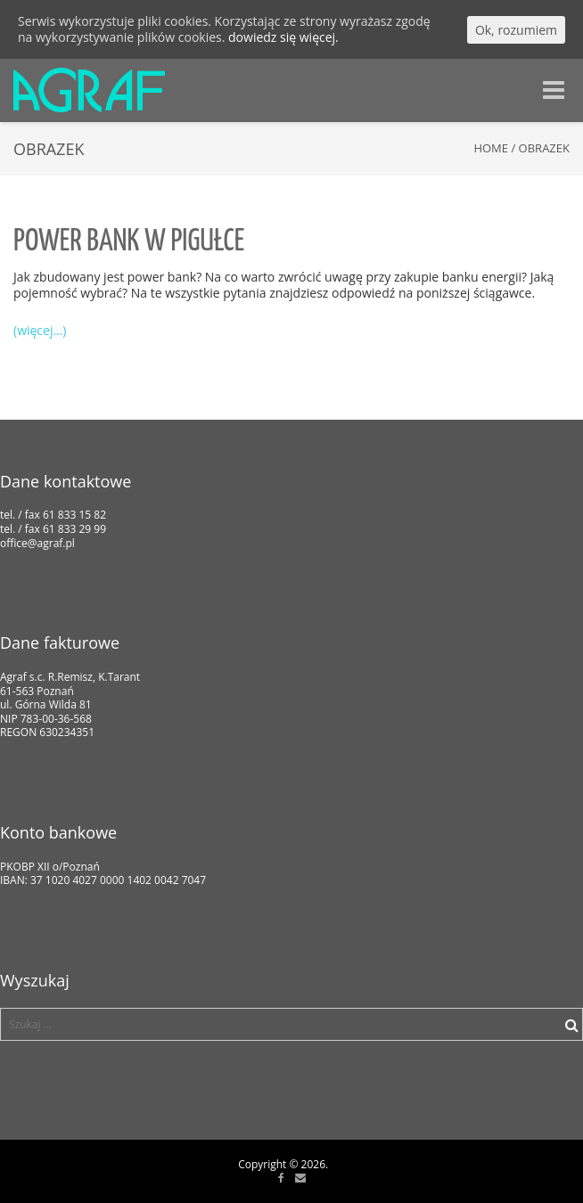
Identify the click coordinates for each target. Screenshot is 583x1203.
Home (490, 148)
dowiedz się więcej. (283, 37)
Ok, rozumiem (516, 29)
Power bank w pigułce (128, 242)
